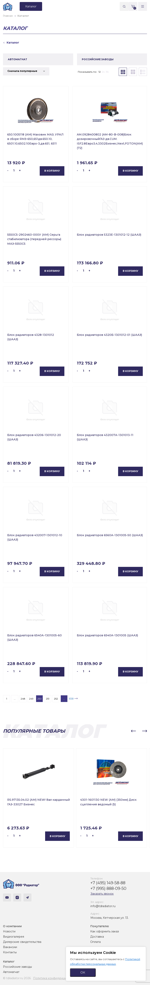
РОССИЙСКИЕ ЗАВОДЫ (98, 59)
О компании (12, 926)
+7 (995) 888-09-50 (108, 888)
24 (103, 71)
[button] (133, 731)
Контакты (10, 952)
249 (31, 698)
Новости (9, 931)
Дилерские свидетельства (22, 942)
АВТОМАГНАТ (17, 59)
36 (107, 71)
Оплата (95, 942)
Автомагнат (11, 972)
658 (71, 698)
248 (23, 698)
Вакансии (10, 947)
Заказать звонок (102, 893)
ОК (82, 972)
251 (47, 698)
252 (56, 698)
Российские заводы (17, 967)
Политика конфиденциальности (56, 978)
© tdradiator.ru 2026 (17, 978)
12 (99, 71)
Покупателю (99, 926)
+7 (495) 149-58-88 (107, 882)
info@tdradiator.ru (103, 906)
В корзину (52, 170)
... (15, 698)
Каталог (8, 961)
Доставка (97, 936)
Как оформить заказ (104, 931)
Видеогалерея (13, 936)
